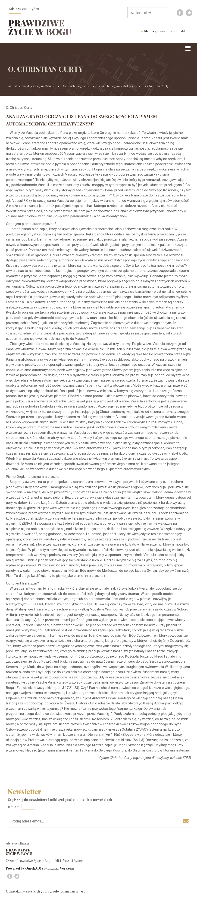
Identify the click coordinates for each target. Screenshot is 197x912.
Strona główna (154, 31)
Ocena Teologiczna (76, 86)
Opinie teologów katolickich (116, 86)
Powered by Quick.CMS (25, 868)
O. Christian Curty (156, 86)
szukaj (165, 13)
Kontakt (179, 31)
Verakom (67, 868)
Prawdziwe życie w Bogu (39, 27)
